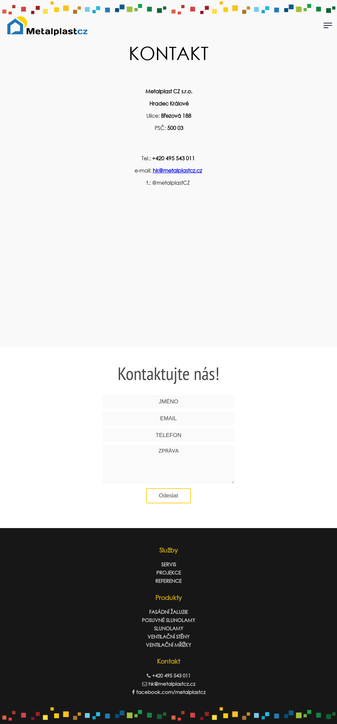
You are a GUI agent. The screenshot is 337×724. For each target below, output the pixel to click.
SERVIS (168, 564)
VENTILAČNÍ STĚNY (168, 636)
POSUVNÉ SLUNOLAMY (168, 620)
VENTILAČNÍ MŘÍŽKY (168, 645)
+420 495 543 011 (169, 675)
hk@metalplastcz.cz (177, 170)
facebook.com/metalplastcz (168, 692)
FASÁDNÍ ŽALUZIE (168, 612)
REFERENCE (168, 581)
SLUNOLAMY (168, 628)
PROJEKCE (168, 572)
